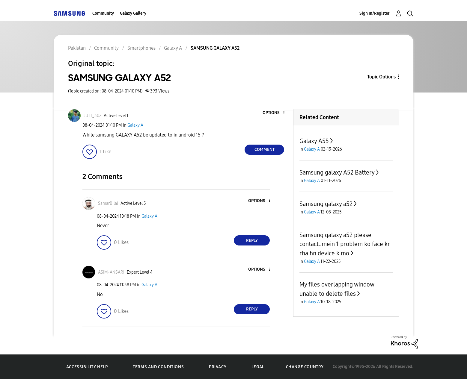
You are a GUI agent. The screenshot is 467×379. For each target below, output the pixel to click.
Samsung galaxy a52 (325, 203)
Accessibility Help (87, 366)
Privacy (217, 366)
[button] (273, 113)
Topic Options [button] (381, 77)
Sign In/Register (374, 13)
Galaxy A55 (314, 141)
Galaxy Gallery (133, 13)
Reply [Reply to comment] (252, 240)
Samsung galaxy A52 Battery (337, 172)
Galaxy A (135, 125)
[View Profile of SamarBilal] (108, 203)
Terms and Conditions (158, 366)
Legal (257, 366)
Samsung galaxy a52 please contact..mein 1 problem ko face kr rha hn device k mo (344, 244)
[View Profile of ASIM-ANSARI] (111, 272)
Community (103, 13)
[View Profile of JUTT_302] (92, 115)
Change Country (305, 366)
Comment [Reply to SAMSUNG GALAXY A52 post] (264, 149)
